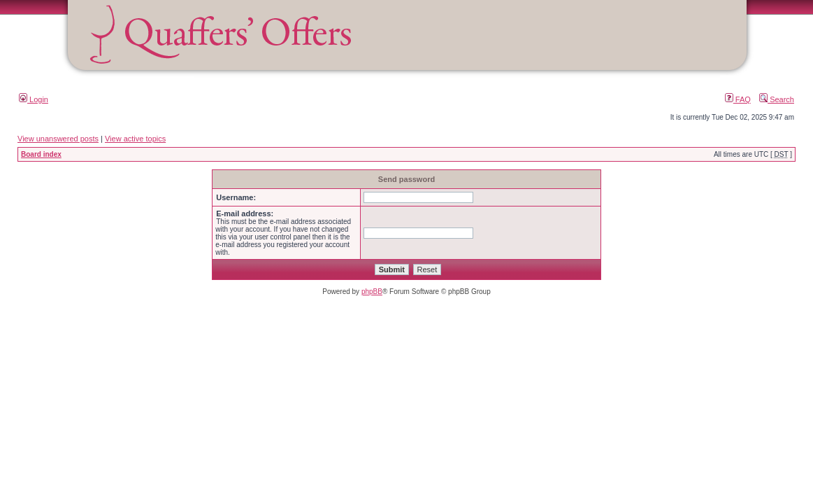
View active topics (135, 138)
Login (33, 99)
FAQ (738, 99)
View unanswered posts (58, 138)
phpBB (371, 291)
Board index (41, 154)
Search (776, 99)
